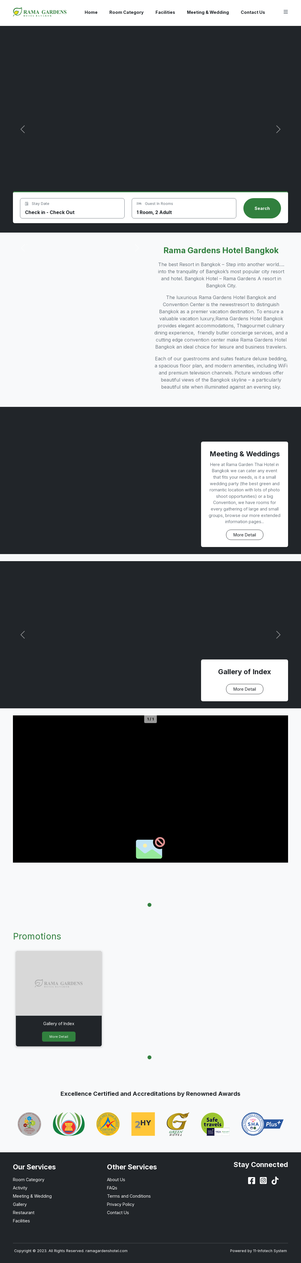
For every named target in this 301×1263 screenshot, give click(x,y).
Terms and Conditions (129, 1196)
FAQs (112, 1187)
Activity (20, 1187)
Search (262, 208)
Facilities (165, 12)
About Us (116, 1179)
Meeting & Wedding (208, 12)
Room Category (126, 12)
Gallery (20, 1204)
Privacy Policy (120, 1204)
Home (91, 12)
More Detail (244, 534)
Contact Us (253, 12)
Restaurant (23, 1212)
